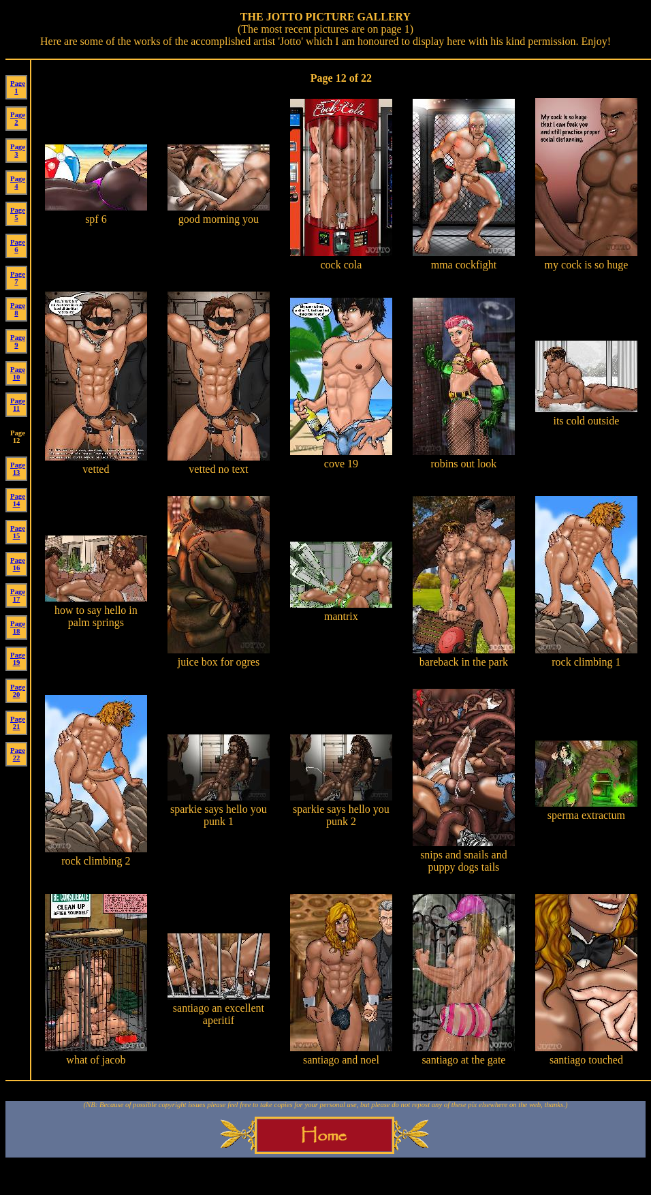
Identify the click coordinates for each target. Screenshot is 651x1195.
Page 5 (17, 213)
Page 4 (17, 182)
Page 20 (17, 690)
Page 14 (17, 500)
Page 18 (17, 627)
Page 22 (17, 754)
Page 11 (17, 404)
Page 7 (17, 277)
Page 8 (17, 309)
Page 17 (17, 595)
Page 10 (17, 373)
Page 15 (17, 532)
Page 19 (17, 658)
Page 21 (17, 722)
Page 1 (17, 87)
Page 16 (17, 564)
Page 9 (17, 341)
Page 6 (17, 245)
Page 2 (17, 118)
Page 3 (17, 150)
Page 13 (17, 468)
